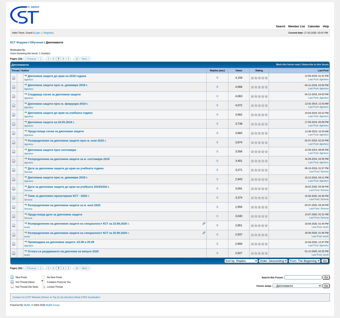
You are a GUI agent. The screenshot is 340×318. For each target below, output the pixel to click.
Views (238, 70)
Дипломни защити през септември (52, 150)
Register (48, 32)
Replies (214, 70)
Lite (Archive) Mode (70, 297)
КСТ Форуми (19, 42)
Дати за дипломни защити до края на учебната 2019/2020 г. (69, 186)
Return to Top (49, 297)
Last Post (323, 70)
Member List (296, 26)
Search (280, 26)
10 (76, 58)
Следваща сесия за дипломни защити (54, 94)
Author (25, 70)
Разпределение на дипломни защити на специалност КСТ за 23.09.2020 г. (78, 223)
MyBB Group (52, 305)
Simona (28, 172)
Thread (15, 70)
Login (37, 32)
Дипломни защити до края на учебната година (60, 112)
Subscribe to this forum (315, 64)
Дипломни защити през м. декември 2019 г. (58, 177)
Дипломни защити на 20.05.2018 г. (51, 122)
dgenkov (28, 79)
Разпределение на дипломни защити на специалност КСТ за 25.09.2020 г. (78, 233)
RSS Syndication (91, 297)
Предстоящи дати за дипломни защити (55, 214)
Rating (259, 70)
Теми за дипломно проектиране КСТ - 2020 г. (58, 195)
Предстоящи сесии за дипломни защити (56, 131)
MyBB (27, 305)
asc (222, 70)
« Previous (30, 58)
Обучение (37, 42)
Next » (85, 58)
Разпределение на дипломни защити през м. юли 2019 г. (67, 140)
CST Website (33, 297)
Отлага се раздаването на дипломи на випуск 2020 (63, 251)
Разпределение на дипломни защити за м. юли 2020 (64, 205)
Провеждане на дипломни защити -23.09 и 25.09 (61, 242)
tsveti (27, 227)
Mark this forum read (288, 64)
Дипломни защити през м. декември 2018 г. (58, 85)
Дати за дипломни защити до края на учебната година (65, 168)
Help (326, 26)
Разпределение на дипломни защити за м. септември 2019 (69, 159)
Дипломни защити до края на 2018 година (57, 76)
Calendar (314, 26)
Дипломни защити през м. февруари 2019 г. (58, 103)
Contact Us (18, 297)
